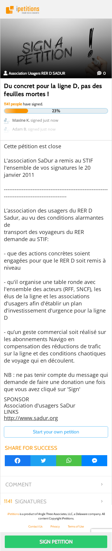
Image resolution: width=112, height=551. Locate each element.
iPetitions (56, 10)
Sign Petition (56, 542)
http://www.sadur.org (31, 418)
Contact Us (35, 526)
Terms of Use (76, 526)
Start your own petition (56, 432)
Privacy (55, 526)
